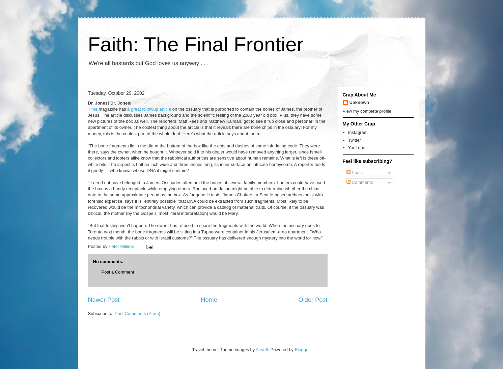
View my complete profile (367, 111)
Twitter (354, 140)
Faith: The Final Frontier (196, 44)
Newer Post (104, 299)
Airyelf (262, 349)
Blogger (302, 349)
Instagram (358, 132)
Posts (354, 172)
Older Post (313, 299)
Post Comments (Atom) (137, 313)
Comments (359, 182)
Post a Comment (118, 272)
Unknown (359, 102)
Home (209, 299)
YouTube (356, 147)
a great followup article (149, 109)
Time (93, 109)
